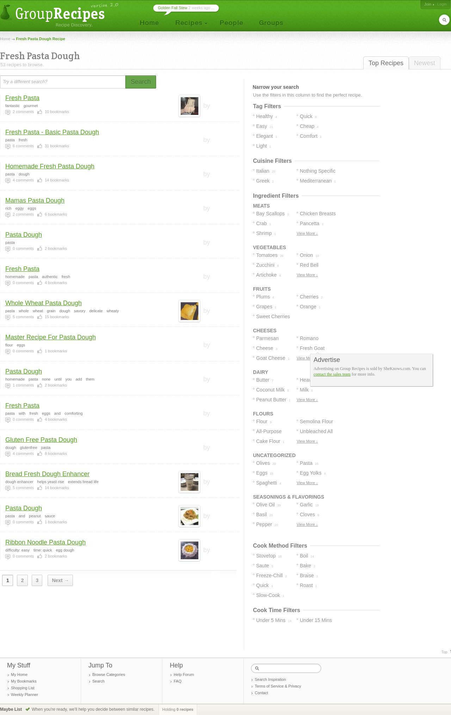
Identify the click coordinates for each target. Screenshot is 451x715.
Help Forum (184, 674)
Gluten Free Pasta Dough (41, 439)
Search (98, 681)
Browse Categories (108, 674)
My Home (19, 674)
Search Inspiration (270, 679)
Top (444, 652)
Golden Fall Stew (172, 8)
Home (5, 39)
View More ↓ (307, 233)
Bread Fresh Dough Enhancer (47, 473)
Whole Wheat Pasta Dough (43, 303)
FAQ (177, 681)
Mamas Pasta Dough (34, 200)
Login (442, 4)
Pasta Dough (23, 234)
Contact (261, 693)
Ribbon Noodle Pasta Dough (45, 542)
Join (427, 4)
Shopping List (23, 688)
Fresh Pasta (22, 97)
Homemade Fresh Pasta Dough (49, 166)
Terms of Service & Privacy (278, 686)
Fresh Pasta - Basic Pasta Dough (52, 132)
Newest (424, 63)
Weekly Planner (24, 694)
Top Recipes (386, 63)
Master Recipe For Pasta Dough (50, 337)
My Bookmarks (24, 681)
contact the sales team (332, 374)
